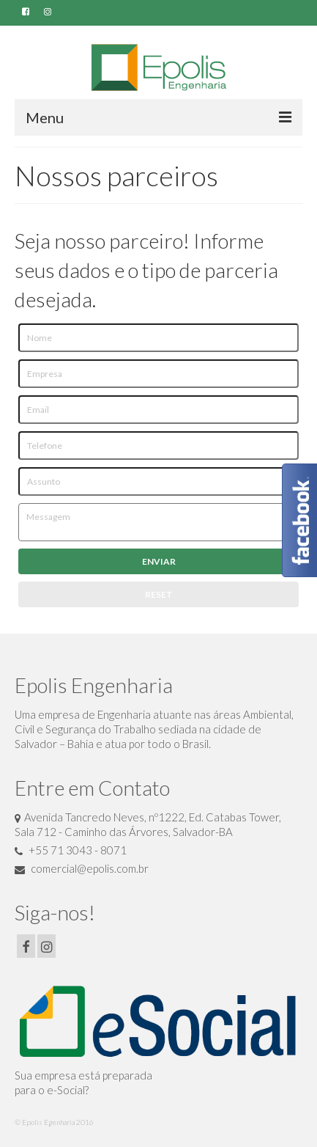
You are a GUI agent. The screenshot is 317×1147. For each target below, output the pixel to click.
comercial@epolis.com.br (82, 868)
